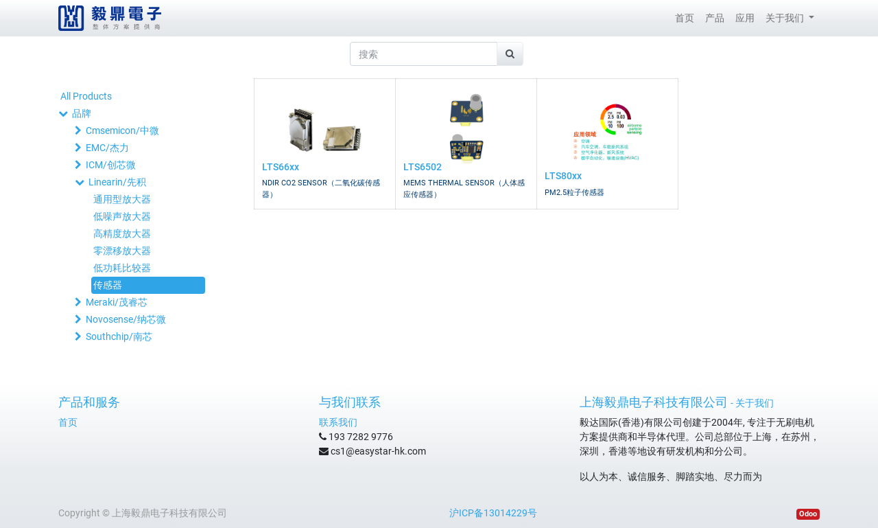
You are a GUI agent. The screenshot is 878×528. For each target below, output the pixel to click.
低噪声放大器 (122, 216)
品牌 (81, 113)
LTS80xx (563, 175)
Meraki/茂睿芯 (116, 302)
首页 (68, 422)
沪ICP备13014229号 (493, 512)
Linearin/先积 (117, 181)
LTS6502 (422, 166)
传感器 (107, 284)
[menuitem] (684, 18)
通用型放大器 (122, 199)
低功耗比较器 (122, 267)
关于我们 (754, 403)
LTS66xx (280, 166)
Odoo (808, 513)
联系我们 (338, 422)
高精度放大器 (122, 233)
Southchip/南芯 (119, 336)
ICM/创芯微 (111, 164)
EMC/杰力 (107, 147)
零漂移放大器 (122, 250)
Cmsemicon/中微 (122, 130)
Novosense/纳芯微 (126, 319)
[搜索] (510, 54)
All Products (86, 96)
